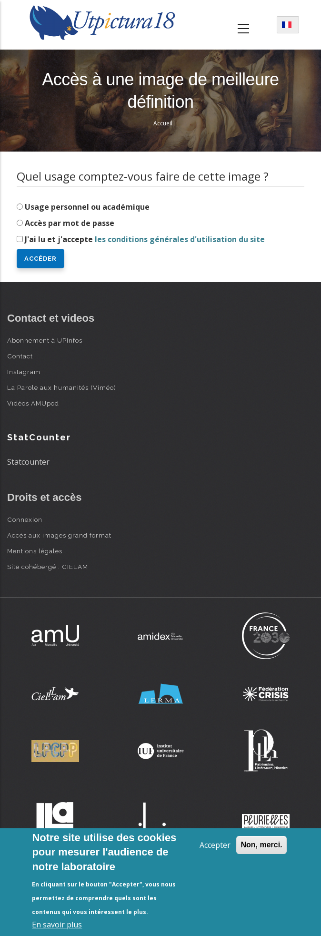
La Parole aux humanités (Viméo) (61, 387)
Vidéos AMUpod (33, 403)
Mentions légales (34, 551)
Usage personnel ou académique (87, 207)
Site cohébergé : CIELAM (47, 566)
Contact (20, 356)
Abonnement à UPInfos (44, 340)
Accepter (215, 845)
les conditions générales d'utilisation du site (180, 239)
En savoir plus (57, 924)
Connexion (24, 519)
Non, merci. (261, 845)
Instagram (23, 372)
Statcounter (28, 462)
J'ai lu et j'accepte (145, 239)
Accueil (162, 123)
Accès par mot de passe (69, 223)
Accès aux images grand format (59, 535)
